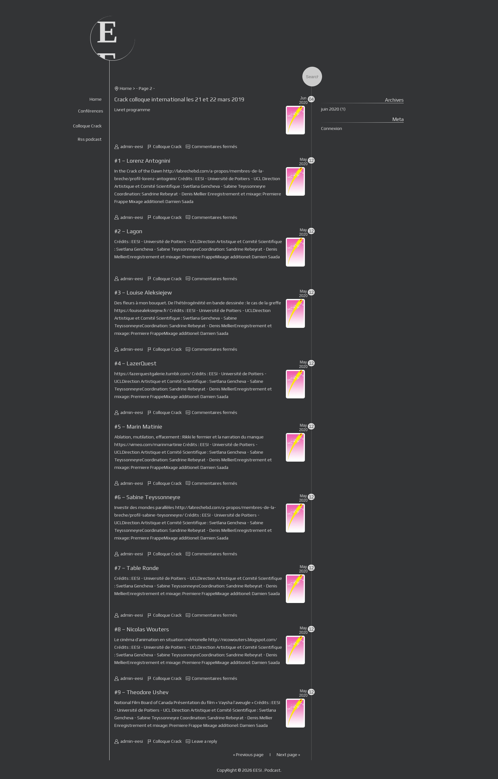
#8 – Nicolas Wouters (141, 629)
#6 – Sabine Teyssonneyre (147, 497)
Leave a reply (204, 741)
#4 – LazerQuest (135, 363)
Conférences (90, 110)
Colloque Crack (87, 125)
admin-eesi (131, 146)
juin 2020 (330, 109)
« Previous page (248, 754)
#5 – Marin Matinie (138, 426)
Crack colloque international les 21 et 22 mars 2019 (179, 99)
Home (96, 99)
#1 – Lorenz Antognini (142, 160)
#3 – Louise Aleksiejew (143, 292)
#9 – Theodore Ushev (141, 692)
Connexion (331, 128)
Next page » (288, 754)
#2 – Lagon (128, 231)
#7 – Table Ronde (136, 568)
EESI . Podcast (266, 770)
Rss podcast (90, 139)
